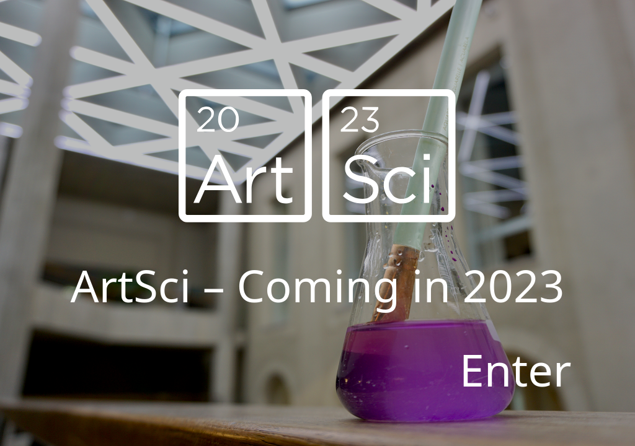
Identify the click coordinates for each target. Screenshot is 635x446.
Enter (516, 369)
